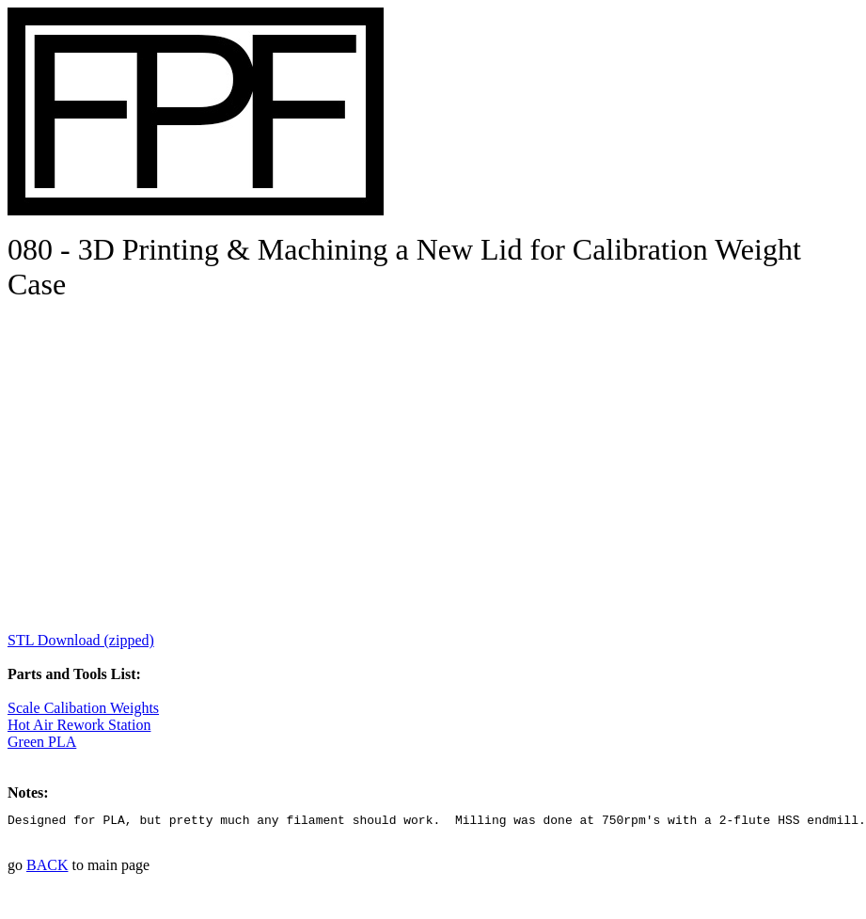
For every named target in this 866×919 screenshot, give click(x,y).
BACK (47, 868)
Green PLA (42, 742)
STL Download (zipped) (81, 640)
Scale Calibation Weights (83, 708)
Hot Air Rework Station (79, 725)
